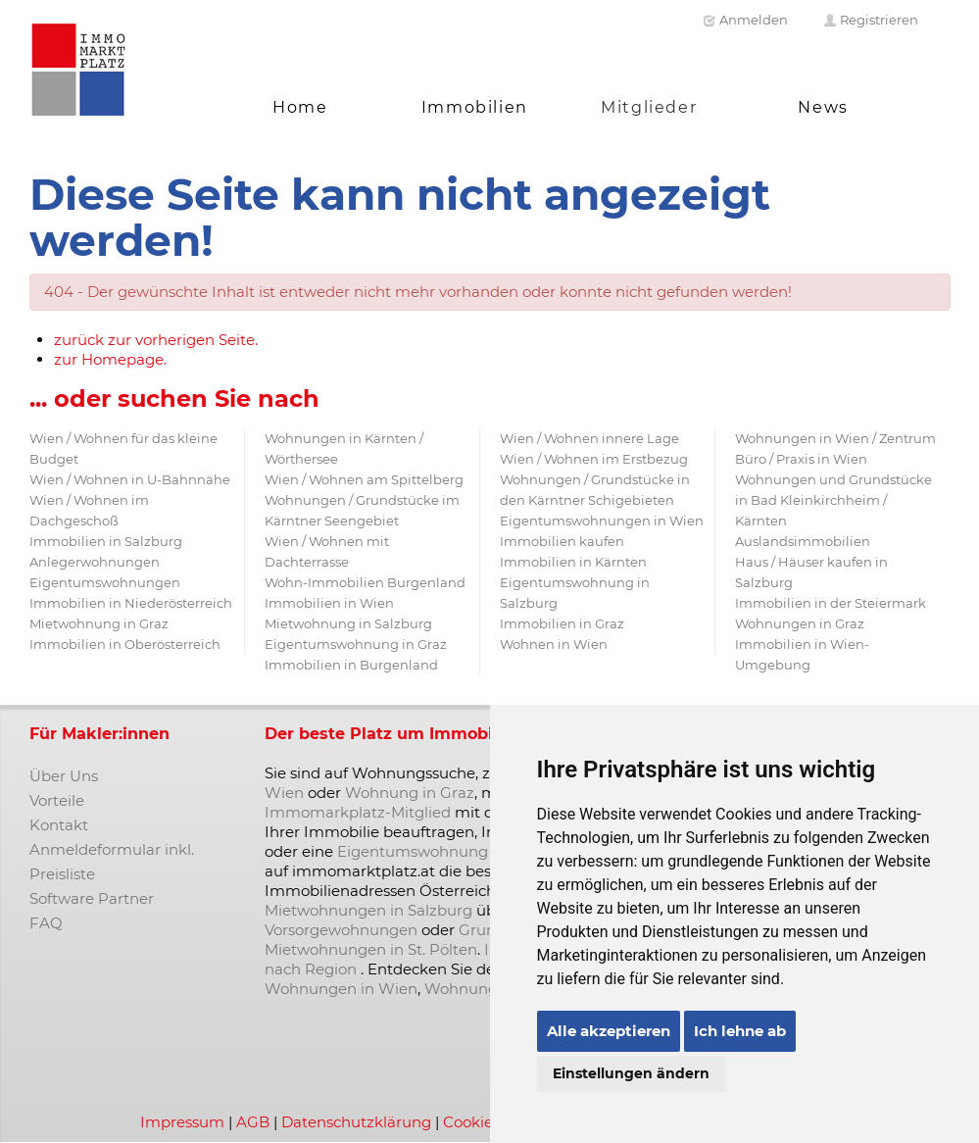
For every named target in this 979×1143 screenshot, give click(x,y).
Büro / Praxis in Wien (801, 459)
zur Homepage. (110, 359)
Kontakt (58, 825)
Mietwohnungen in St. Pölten (371, 949)
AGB (252, 1122)
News (823, 107)
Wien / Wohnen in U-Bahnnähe (129, 479)
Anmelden (745, 19)
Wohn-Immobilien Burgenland (365, 582)
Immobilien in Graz (562, 623)
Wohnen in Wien (554, 644)
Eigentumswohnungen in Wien (602, 520)
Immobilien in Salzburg (105, 541)
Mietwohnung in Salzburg (348, 623)
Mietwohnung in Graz (99, 623)
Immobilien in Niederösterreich (130, 603)
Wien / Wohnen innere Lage (589, 438)
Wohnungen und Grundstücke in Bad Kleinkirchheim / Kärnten (833, 500)
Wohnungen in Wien (341, 988)
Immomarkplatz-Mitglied (358, 812)
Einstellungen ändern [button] (631, 1073)
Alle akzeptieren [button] (608, 1030)
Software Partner (91, 898)
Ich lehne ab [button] (740, 1030)
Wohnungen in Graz (799, 623)
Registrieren (870, 19)
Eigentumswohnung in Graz (356, 644)
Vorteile (56, 800)
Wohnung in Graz (409, 792)
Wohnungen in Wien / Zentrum (835, 438)
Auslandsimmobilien (802, 541)
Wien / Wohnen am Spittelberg (364, 479)
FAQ (46, 923)
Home (299, 107)
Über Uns (63, 776)
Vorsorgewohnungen (341, 929)
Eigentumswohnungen (104, 582)
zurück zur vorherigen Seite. (156, 339)
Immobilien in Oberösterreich (124, 644)
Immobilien (474, 107)
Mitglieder (649, 107)
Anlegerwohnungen (94, 562)
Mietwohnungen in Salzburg (368, 910)
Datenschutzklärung (356, 1122)
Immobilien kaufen (562, 541)
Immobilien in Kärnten (573, 562)
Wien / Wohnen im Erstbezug (594, 459)
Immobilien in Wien (329, 603)
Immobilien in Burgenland (351, 664)
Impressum (182, 1122)
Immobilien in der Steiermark (830, 603)
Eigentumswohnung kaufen (439, 851)
